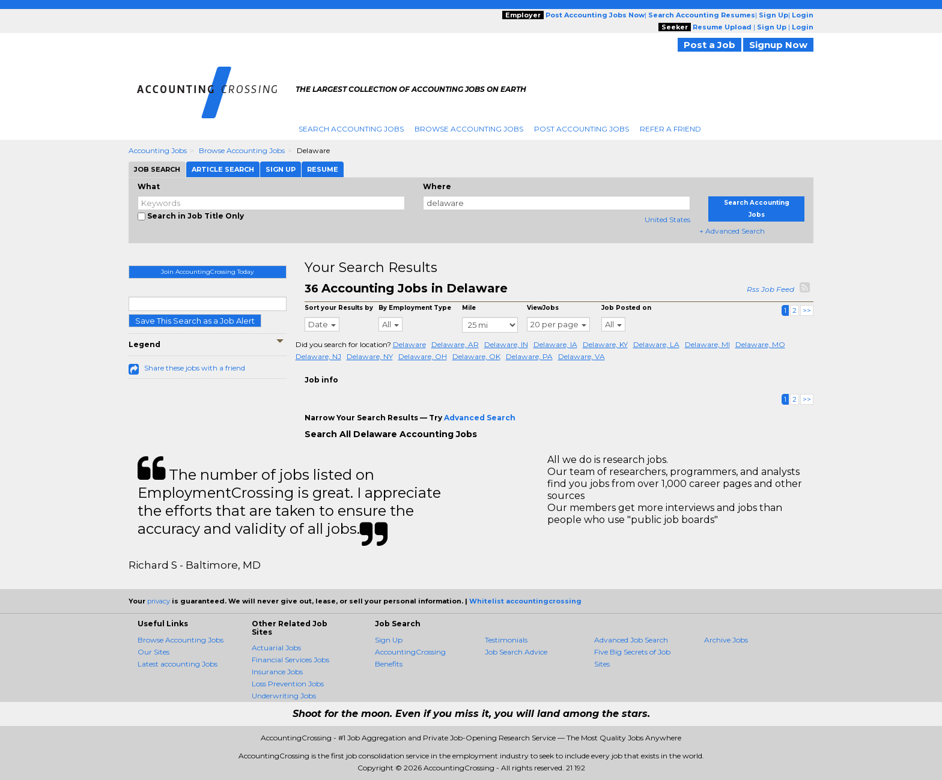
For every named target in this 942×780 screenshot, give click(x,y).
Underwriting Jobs (284, 695)
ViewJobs (543, 308)
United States (667, 219)
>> (807, 310)
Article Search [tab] (223, 169)
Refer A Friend (670, 128)
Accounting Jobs (158, 150)
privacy (158, 601)
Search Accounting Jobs (351, 128)
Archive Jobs (726, 639)
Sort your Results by (339, 308)
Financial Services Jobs (290, 659)
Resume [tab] (322, 169)
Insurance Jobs (277, 671)
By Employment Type (414, 308)
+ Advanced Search (732, 230)
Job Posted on (626, 308)
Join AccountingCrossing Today (207, 272)
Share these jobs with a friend (194, 367)
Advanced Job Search (631, 639)
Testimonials (506, 639)
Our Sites (153, 651)
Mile (469, 308)
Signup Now (778, 44)
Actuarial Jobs (276, 647)
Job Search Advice (516, 651)
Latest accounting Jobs (177, 663)
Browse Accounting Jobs (469, 128)
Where (437, 186)
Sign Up (389, 639)
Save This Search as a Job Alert (195, 320)
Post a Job (709, 44)
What (149, 186)
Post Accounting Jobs (581, 128)
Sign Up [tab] (281, 169)
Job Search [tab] (157, 169)
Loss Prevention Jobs (288, 683)
